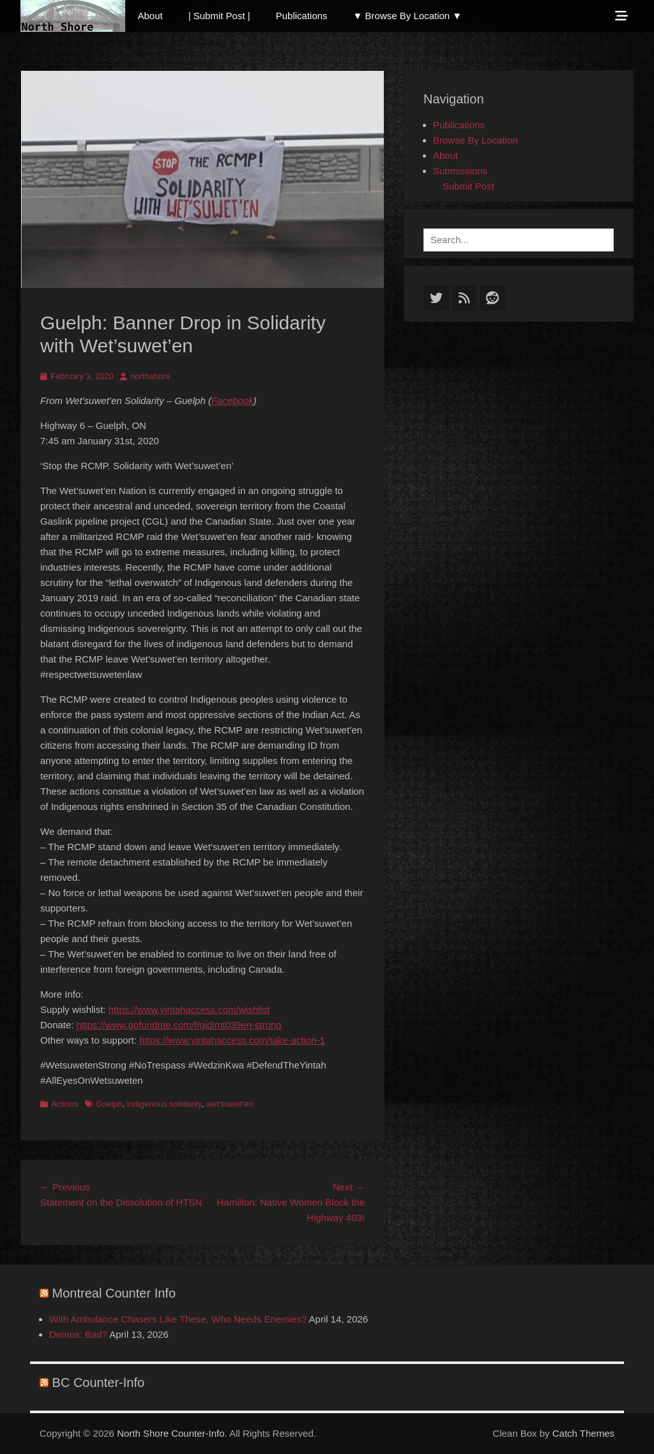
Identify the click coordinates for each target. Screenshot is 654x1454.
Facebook (232, 400)
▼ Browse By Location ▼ (407, 15)
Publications (302, 15)
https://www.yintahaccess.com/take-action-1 (232, 1040)
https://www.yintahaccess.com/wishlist (189, 1009)
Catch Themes (583, 1433)
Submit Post (468, 186)
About (150, 15)
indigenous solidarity (164, 1104)
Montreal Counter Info (114, 1293)
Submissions (460, 170)
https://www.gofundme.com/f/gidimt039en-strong (179, 1024)
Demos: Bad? (78, 1334)
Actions (65, 1104)
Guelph (109, 1104)
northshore (150, 376)
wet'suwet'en (230, 1104)
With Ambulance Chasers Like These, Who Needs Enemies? (178, 1319)
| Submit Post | (219, 15)
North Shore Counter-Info (170, 1433)
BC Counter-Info (98, 1382)
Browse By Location (475, 140)
